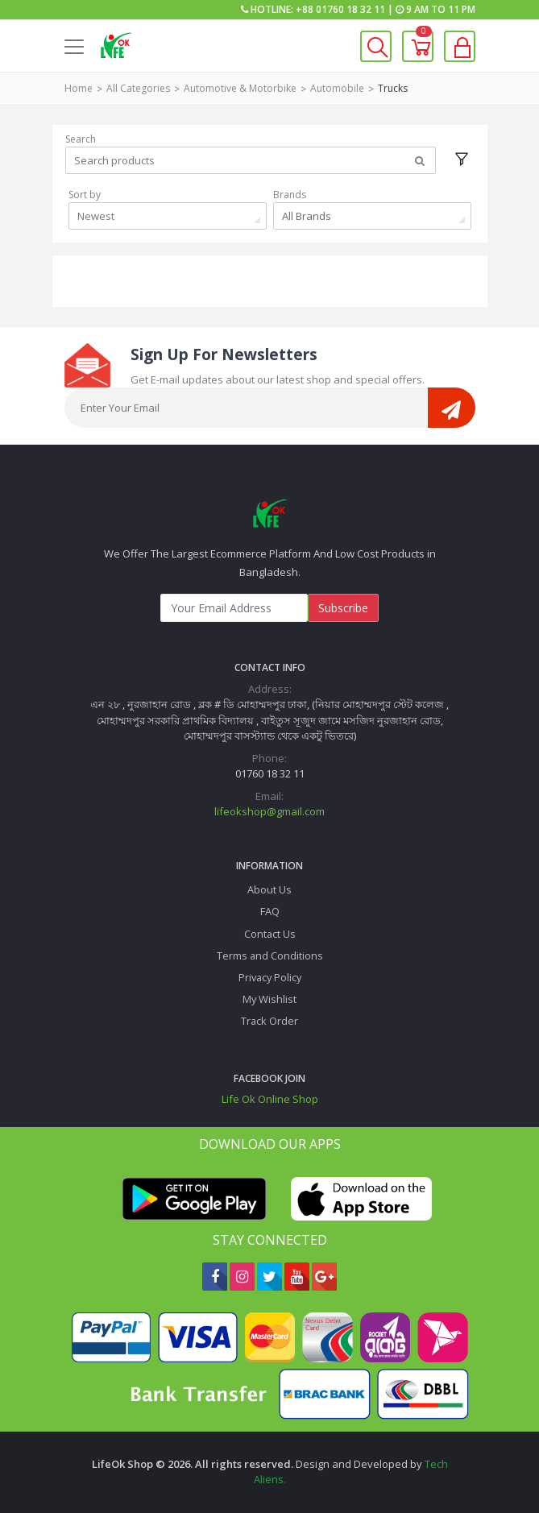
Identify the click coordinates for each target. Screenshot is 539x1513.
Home (78, 88)
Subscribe (343, 608)
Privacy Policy (269, 977)
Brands (289, 194)
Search (80, 139)
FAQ (270, 911)
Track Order (269, 1021)
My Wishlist (269, 999)
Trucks (393, 88)
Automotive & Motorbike (240, 88)
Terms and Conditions (270, 955)
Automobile (337, 88)
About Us (269, 889)
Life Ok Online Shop (270, 1099)
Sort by (84, 194)
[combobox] (167, 216)
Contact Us (270, 933)
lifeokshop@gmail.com (269, 811)
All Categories (138, 88)
